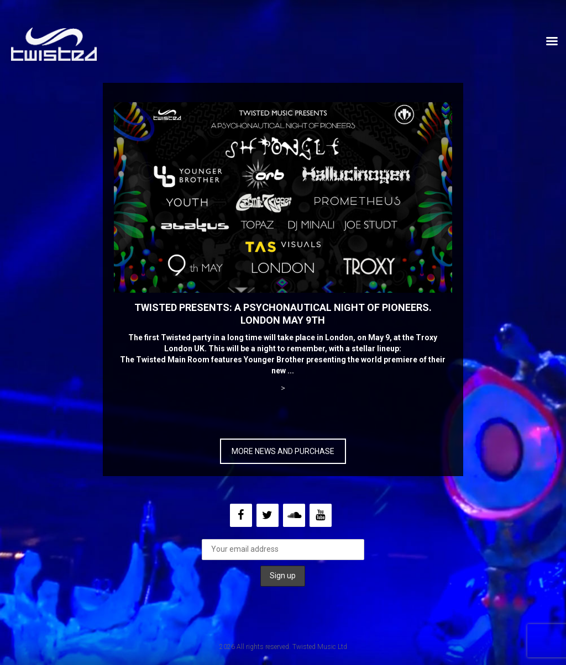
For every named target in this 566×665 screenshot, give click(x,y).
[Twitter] (267, 515)
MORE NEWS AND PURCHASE (283, 451)
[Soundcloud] (294, 515)
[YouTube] (321, 515)
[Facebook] (241, 515)
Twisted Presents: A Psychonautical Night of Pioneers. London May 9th (283, 314)
